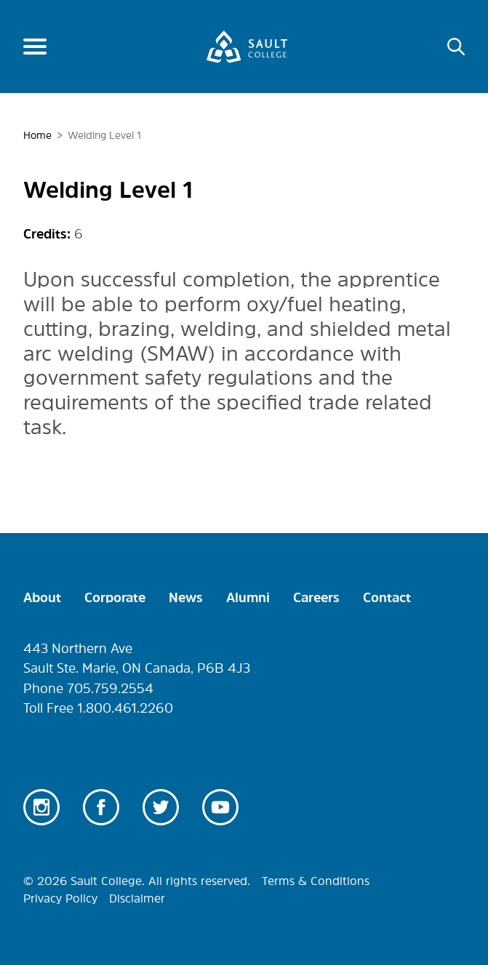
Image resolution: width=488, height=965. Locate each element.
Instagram (41, 807)
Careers (316, 597)
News (186, 597)
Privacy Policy (60, 898)
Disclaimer (137, 898)
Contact (387, 597)
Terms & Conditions (315, 880)
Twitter (161, 807)
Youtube (220, 807)
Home (37, 135)
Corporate (114, 597)
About (42, 597)
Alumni (248, 597)
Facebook (101, 807)
